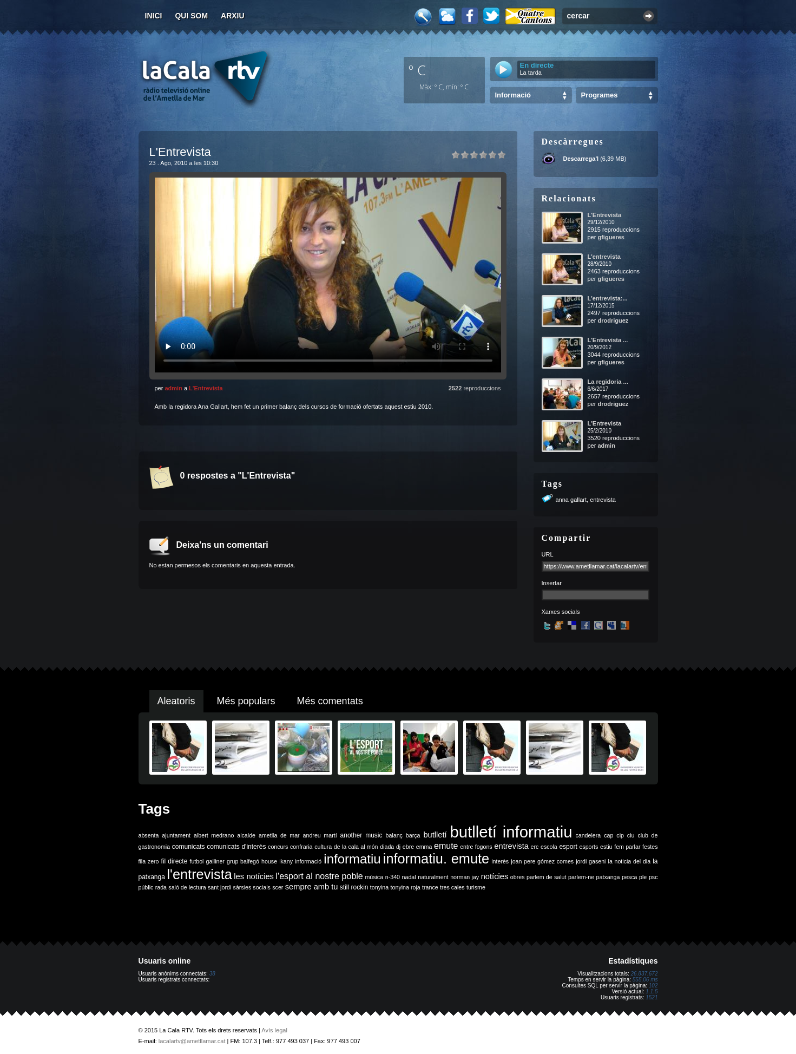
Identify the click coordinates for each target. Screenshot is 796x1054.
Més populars (246, 701)
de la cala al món (356, 846)
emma (424, 846)
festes (649, 846)
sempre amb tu (311, 886)
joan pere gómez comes (542, 861)
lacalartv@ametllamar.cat (192, 1041)
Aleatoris (176, 701)
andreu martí (320, 835)
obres (517, 877)
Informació (513, 95)
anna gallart (571, 499)
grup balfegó (243, 861)
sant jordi (219, 887)
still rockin (354, 887)
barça (413, 835)
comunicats (188, 846)
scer (277, 887)
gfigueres (610, 237)
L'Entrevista (206, 388)
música (374, 877)
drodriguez (612, 320)
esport (568, 846)
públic (146, 887)
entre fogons (476, 846)
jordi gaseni (591, 861)
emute (446, 845)
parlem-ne (581, 877)
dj (398, 846)
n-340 (392, 877)
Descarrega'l (581, 158)
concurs (278, 846)
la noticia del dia (629, 861)
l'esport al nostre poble (319, 876)
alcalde (246, 835)
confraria (301, 846)
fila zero (149, 861)
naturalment (433, 877)
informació (308, 861)
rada (161, 887)
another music (361, 835)
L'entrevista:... (608, 298)
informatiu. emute (436, 858)
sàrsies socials (252, 887)
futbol (196, 861)
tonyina (379, 887)
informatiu (352, 859)
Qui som (191, 15)
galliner (215, 861)
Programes (599, 95)
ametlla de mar (279, 835)
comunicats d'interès (236, 846)
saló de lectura (187, 887)
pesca (629, 877)
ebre (408, 846)
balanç (393, 835)
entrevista (603, 499)
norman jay (464, 877)
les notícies (254, 876)
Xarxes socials (561, 611)
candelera (588, 835)
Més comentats (330, 701)
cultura (323, 846)
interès (500, 861)
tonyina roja (405, 887)
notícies (495, 876)
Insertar (552, 583)
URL (548, 554)
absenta (149, 835)
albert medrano (214, 835)
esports (588, 846)
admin (173, 388)
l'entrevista (199, 874)
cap (608, 835)
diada (387, 846)
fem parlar (627, 846)
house (269, 861)
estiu (606, 846)
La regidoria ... (608, 381)
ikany (286, 861)
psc (653, 877)
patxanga (608, 877)
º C (417, 70)
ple (643, 877)
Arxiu (233, 15)
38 (212, 974)
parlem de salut (546, 877)
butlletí (434, 834)
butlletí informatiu (511, 832)
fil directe (174, 861)
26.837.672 (643, 974)
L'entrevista (604, 256)
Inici (153, 15)
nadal (409, 877)
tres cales (452, 887)
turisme (475, 887)
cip (620, 835)
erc (535, 846)
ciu (631, 835)
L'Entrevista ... (608, 340)
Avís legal (274, 1030)
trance (430, 887)
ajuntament (176, 835)
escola (549, 846)
